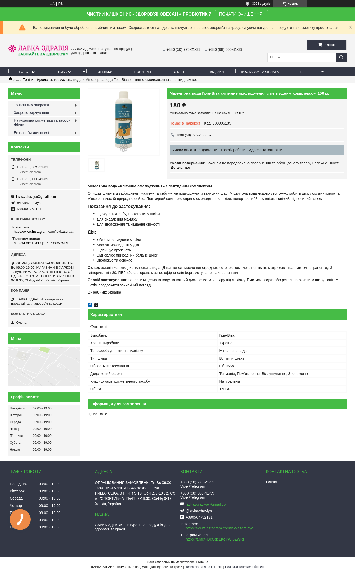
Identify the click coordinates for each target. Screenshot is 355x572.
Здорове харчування (31, 113)
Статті (179, 72)
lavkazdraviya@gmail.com (36, 197)
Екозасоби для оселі (31, 133)
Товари (64, 72)
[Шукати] (341, 57)
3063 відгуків (261, 4)
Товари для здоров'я (31, 105)
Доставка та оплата (260, 72)
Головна (27, 72)
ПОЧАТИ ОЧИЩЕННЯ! (241, 14)
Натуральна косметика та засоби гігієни (42, 122)
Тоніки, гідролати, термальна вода (52, 79)
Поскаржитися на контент (203, 567)
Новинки (142, 72)
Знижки (105, 72)
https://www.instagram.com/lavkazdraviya (45, 232)
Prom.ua (202, 562)
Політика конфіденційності (244, 567)
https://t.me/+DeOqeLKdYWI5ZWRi (41, 243)
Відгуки (217, 72)
